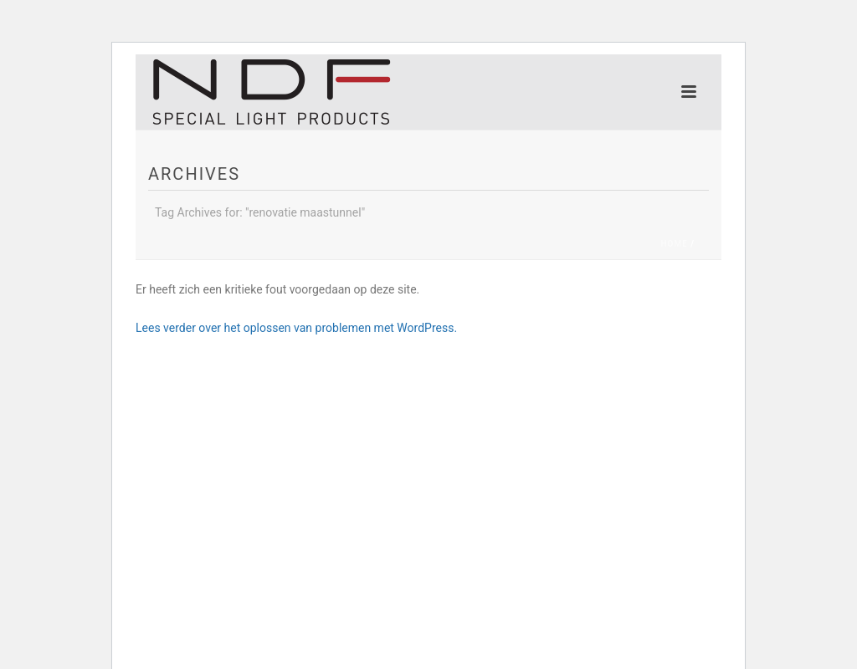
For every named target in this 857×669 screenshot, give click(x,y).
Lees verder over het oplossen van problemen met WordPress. (296, 327)
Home (673, 243)
